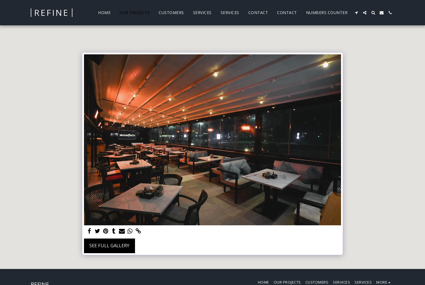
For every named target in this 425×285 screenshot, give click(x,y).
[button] (356, 13)
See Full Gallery (109, 245)
